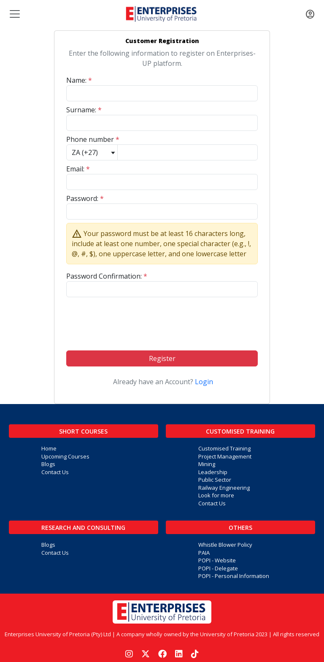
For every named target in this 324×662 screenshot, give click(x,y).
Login (204, 381)
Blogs (48, 464)
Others (240, 528)
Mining (206, 464)
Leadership (212, 472)
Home (49, 448)
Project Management (224, 456)
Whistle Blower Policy (225, 544)
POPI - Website (217, 560)
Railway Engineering (224, 487)
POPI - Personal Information (233, 576)
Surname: (84, 109)
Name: (79, 80)
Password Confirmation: (106, 276)
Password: (85, 198)
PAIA (204, 552)
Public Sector (214, 479)
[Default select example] (92, 152)
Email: (78, 169)
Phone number (92, 139)
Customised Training (240, 431)
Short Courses (83, 431)
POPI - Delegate (218, 568)
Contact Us (55, 472)
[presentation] (162, 320)
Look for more (216, 495)
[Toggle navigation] (13, 13)
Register (162, 358)
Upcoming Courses (65, 456)
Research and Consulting (83, 528)
